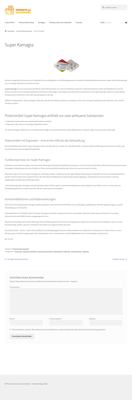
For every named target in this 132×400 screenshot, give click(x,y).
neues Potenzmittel (45, 252)
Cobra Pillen (10, 22)
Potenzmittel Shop (26, 22)
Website (92, 319)
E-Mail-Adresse (55, 319)
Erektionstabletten (30, 252)
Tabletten (85, 252)
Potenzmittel (57, 252)
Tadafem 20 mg (118, 259)
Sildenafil (66, 252)
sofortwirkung (76, 252)
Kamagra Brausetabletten (17, 259)
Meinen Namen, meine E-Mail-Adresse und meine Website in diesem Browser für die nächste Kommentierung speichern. (59, 329)
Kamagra (41, 22)
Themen (78, 22)
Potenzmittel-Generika (24, 31)
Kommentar (15, 287)
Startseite (11, 31)
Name (13, 319)
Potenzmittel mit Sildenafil (60, 22)
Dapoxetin (18, 252)
